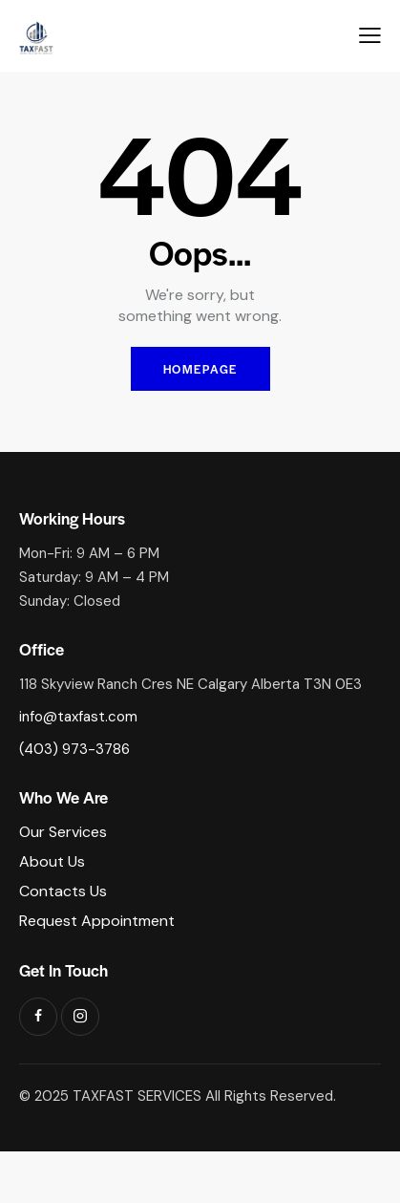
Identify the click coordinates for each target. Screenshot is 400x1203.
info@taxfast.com (78, 716)
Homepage (200, 368)
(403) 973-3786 (74, 749)
